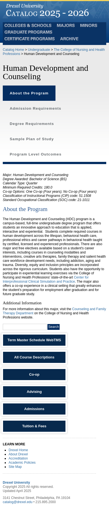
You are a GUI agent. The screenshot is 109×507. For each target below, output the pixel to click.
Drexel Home (18, 450)
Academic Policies (22, 463)
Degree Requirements (32, 124)
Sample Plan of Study (32, 139)
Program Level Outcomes (36, 154)
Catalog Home (13, 50)
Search (53, 327)
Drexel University (16, 483)
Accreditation (18, 458)
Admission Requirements (35, 108)
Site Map (15, 467)
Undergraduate (39, 50)
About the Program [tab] (29, 93)
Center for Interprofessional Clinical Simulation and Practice (46, 279)
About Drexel (18, 454)
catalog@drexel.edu (17, 502)
